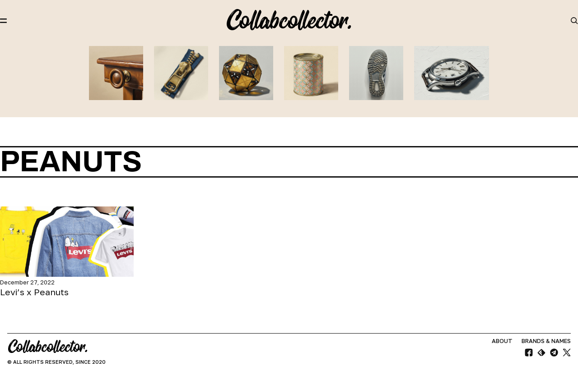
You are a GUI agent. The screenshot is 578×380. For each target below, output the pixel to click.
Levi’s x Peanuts (34, 292)
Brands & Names (546, 341)
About (502, 341)
